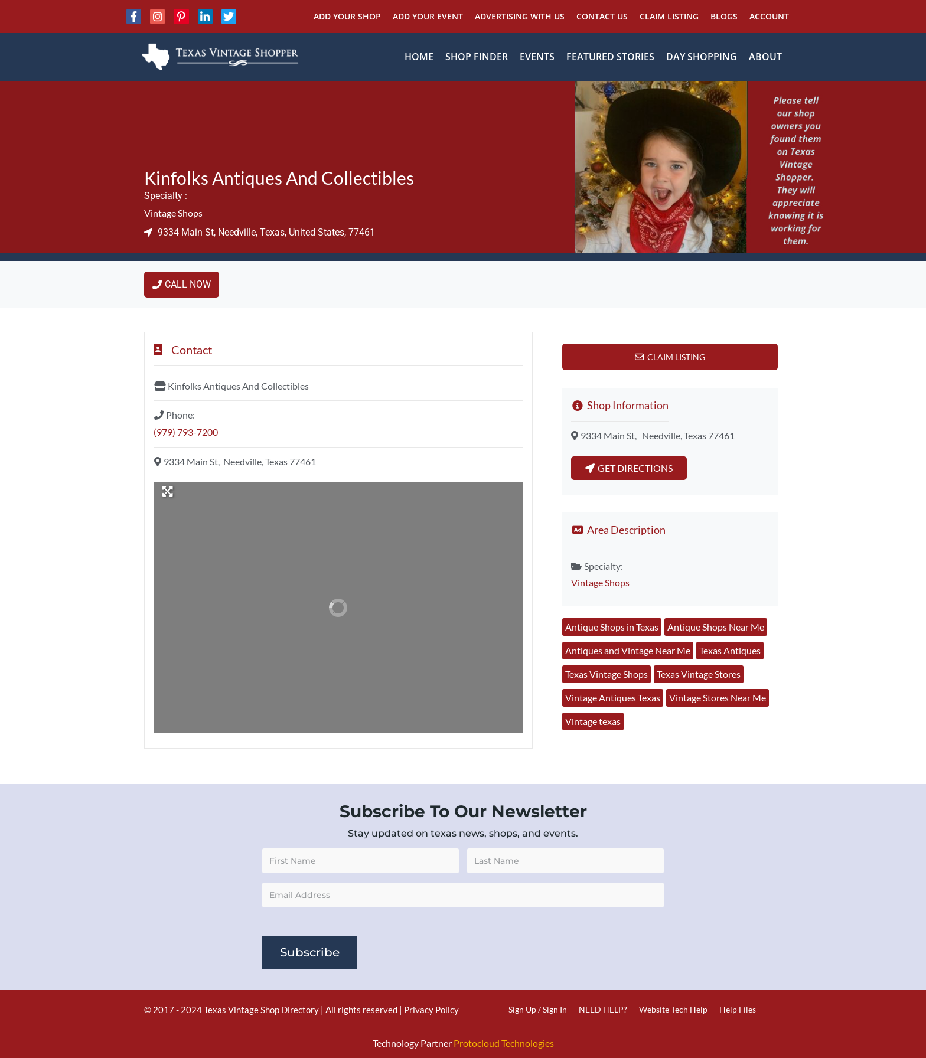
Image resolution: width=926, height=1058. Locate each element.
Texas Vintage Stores (699, 674)
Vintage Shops (173, 212)
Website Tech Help (673, 1009)
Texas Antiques (730, 650)
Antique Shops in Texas (611, 626)
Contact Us (602, 16)
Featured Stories (610, 56)
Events (537, 56)
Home (419, 56)
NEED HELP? (603, 1009)
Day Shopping (701, 56)
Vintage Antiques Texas (612, 697)
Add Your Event (428, 16)
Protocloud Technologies (504, 1043)
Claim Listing (669, 16)
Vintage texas (593, 721)
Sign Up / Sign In (537, 1009)
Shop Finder (476, 56)
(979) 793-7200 (186, 431)
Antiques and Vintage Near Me (627, 650)
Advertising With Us (520, 16)
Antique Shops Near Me (715, 626)
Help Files (737, 1009)
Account (769, 16)
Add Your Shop (347, 16)
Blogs (724, 16)
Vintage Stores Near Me (717, 697)
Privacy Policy (431, 1009)
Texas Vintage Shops (606, 674)
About (765, 56)
